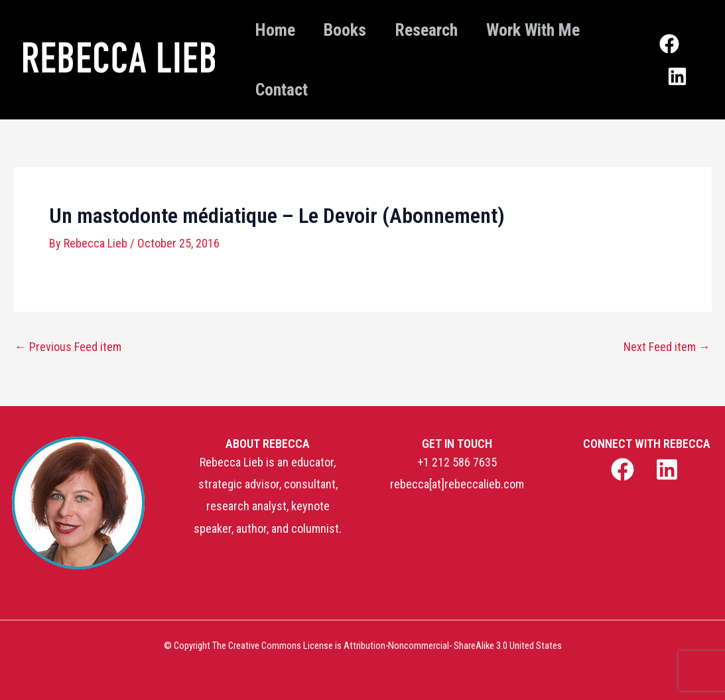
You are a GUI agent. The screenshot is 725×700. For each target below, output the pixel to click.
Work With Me (554, 30)
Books (354, 30)
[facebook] (624, 469)
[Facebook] (672, 50)
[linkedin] (669, 469)
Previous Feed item (68, 347)
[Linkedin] (681, 72)
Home (278, 30)
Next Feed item (667, 347)
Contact (285, 90)
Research (441, 30)
